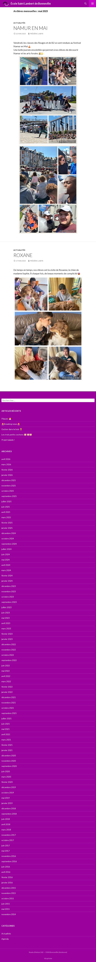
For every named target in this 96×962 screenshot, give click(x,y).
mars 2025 (6, 517)
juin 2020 (5, 771)
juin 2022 (5, 665)
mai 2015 (5, 909)
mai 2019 (5, 798)
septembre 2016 (9, 861)
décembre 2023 (8, 586)
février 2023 (7, 634)
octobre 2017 (7, 840)
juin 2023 (5, 612)
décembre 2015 (8, 888)
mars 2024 (6, 570)
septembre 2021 (9, 713)
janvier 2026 (7, 475)
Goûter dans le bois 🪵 (11, 429)
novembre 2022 (8, 649)
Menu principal (92, 3)
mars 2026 (6, 464)
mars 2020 (6, 776)
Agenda (5, 939)
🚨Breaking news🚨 (10, 424)
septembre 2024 (9, 544)
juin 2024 (5, 554)
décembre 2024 (8, 533)
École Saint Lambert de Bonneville (26, 4)
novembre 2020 (8, 761)
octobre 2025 (7, 491)
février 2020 (7, 782)
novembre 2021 (8, 702)
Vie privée (48, 958)
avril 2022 (5, 676)
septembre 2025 (9, 496)
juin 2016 (5, 866)
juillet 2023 (6, 607)
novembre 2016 (8, 856)
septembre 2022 (9, 660)
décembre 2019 (8, 787)
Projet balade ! (8, 440)
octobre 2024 (7, 538)
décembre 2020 (8, 755)
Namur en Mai (30, 28)
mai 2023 (5, 618)
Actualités (19, 23)
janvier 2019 (7, 803)
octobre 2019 (7, 792)
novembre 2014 (8, 914)
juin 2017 (5, 845)
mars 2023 (6, 628)
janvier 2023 (7, 639)
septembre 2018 (9, 813)
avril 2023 (5, 623)
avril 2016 (5, 872)
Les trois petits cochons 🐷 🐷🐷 (16, 434)
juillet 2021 (6, 718)
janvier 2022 (7, 692)
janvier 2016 (7, 882)
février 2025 (7, 522)
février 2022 (7, 686)
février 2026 (7, 469)
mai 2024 (5, 559)
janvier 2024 (7, 581)
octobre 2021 (7, 708)
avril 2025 (5, 512)
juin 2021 (5, 723)
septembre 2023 (9, 602)
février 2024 (7, 575)
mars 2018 (6, 829)
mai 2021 (5, 729)
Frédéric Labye (36, 33)
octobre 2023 (7, 596)
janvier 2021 (7, 750)
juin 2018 (5, 819)
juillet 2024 (6, 549)
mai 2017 (5, 851)
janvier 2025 (7, 528)
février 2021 (7, 745)
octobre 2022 (7, 655)
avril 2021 (5, 734)
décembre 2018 (8, 808)
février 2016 (7, 877)
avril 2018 (5, 824)
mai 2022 (5, 671)
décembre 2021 (8, 697)
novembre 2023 (8, 591)
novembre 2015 (8, 893)
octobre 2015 (7, 898)
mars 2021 (6, 739)
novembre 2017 (8, 835)
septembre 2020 (9, 766)
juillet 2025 (6, 501)
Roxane (22, 255)
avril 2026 (5, 459)
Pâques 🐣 (6, 418)
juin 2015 (5, 903)
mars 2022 (6, 681)
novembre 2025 (8, 485)
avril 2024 (5, 565)
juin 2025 (5, 506)
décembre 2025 (8, 480)
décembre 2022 (8, 644)
